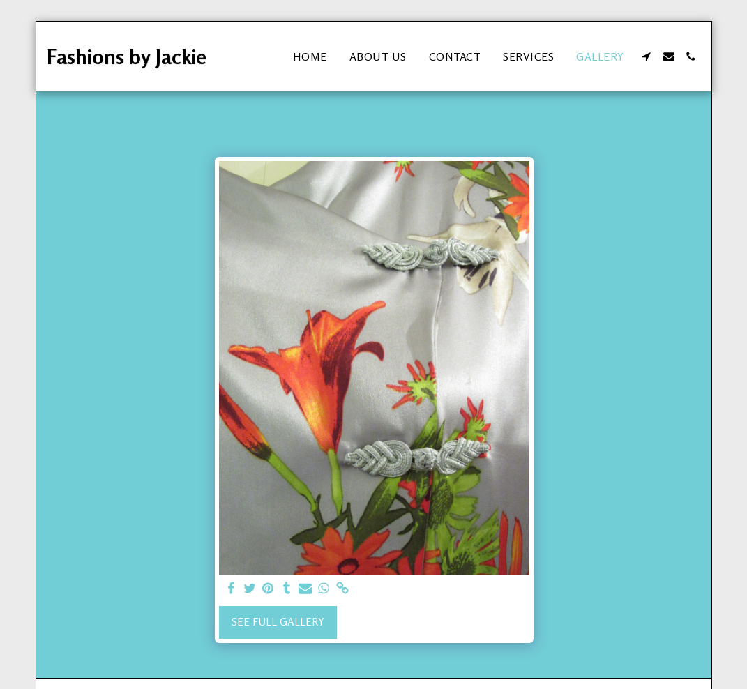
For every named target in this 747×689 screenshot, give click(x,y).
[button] (646, 56)
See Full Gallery (278, 621)
